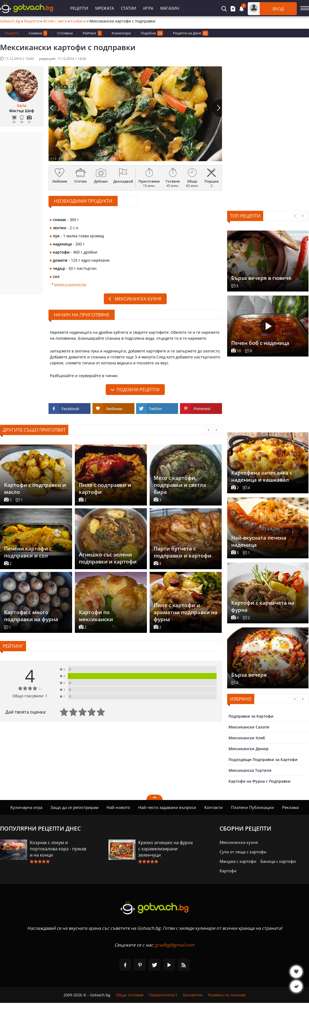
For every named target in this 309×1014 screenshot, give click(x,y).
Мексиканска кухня (138, 299)
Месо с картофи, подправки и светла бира (180, 484)
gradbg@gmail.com (175, 945)
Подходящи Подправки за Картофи (263, 759)
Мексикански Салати (248, 727)
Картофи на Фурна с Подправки (259, 781)
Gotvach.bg (10, 21)
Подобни (152, 33)
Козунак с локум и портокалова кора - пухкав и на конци (58, 849)
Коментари (121, 33)
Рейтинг (92, 33)
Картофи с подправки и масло (35, 488)
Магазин (169, 8)
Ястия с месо (55, 21)
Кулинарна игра (26, 807)
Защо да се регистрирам (74, 807)
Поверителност (163, 994)
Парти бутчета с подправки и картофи (182, 552)
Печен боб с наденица (260, 342)
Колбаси (78, 21)
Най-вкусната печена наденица (258, 541)
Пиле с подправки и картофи (105, 488)
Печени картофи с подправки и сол (28, 552)
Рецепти (79, 8)
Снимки (38, 33)
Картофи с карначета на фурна (262, 606)
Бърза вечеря (249, 674)
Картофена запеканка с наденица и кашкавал (261, 476)
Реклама (290, 807)
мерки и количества (70, 284)
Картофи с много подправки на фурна (31, 616)
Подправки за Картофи (250, 716)
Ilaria (21, 106)
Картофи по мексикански (96, 616)
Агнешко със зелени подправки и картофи (108, 558)
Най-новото (118, 807)
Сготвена (65, 33)
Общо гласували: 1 (29, 695)
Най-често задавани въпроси (167, 807)
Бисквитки (192, 994)
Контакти (213, 807)
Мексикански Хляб (246, 737)
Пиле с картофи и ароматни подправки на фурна (185, 612)
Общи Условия (129, 994)
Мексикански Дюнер (248, 748)
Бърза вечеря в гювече (261, 277)
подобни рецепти (138, 390)
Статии (128, 8)
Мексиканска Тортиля (249, 770)
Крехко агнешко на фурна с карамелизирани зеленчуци (165, 849)
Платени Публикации (252, 807)
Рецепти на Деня (190, 33)
